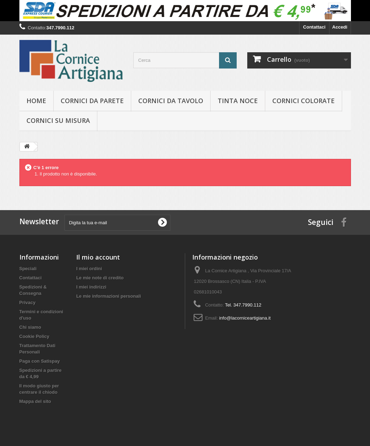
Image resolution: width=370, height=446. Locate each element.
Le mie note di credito (99, 277)
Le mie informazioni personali (108, 296)
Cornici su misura (58, 120)
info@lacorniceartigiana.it (245, 318)
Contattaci (314, 27)
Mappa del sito (35, 401)
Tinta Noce (238, 100)
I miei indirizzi (91, 287)
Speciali (28, 268)
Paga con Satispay (39, 361)
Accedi (339, 27)
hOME (36, 100)
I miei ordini (89, 268)
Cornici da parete (92, 100)
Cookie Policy (34, 336)
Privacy (27, 302)
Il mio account (98, 257)
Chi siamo (30, 327)
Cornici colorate (303, 100)
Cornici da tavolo (170, 100)
